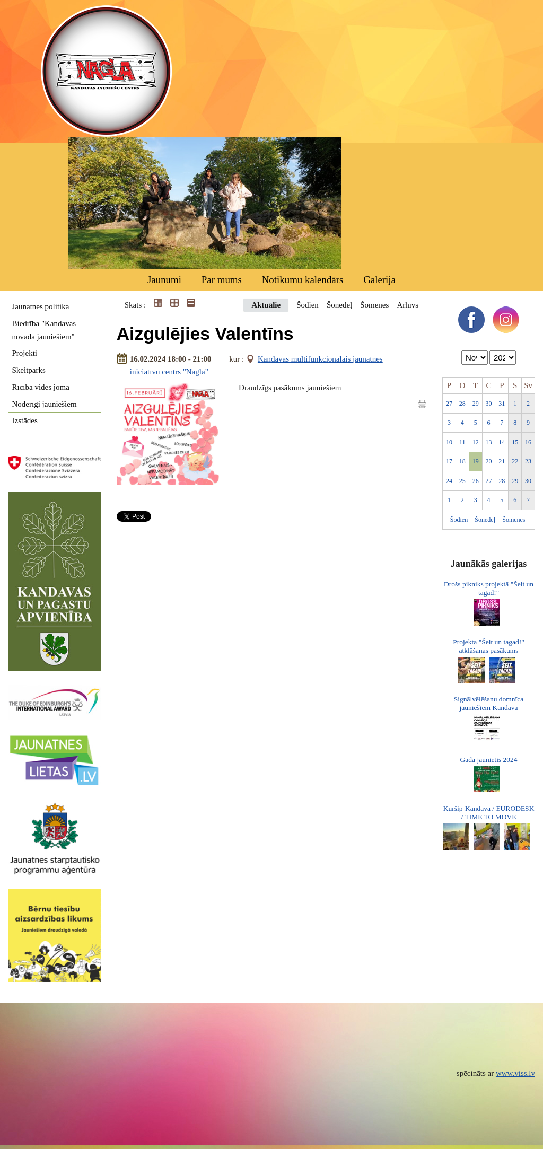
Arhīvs (407, 305)
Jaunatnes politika (40, 306)
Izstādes (25, 420)
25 (462, 481)
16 (528, 442)
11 (462, 442)
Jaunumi (164, 279)
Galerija (379, 279)
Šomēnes (374, 305)
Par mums (222, 279)
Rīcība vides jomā (40, 387)
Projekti (25, 353)
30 (489, 403)
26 (475, 481)
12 (475, 442)
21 (501, 461)
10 (449, 442)
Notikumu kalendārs (303, 279)
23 (528, 461)
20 (489, 461)
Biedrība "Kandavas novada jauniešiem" (44, 330)
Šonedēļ (339, 305)
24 (449, 481)
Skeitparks (29, 370)
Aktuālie (266, 305)
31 (501, 403)
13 (489, 442)
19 (475, 461)
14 (501, 442)
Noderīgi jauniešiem (44, 404)
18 (462, 461)
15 (515, 442)
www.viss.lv (515, 1073)
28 (462, 403)
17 (449, 461)
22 (515, 461)
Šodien (307, 305)
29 (475, 403)
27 (449, 403)
